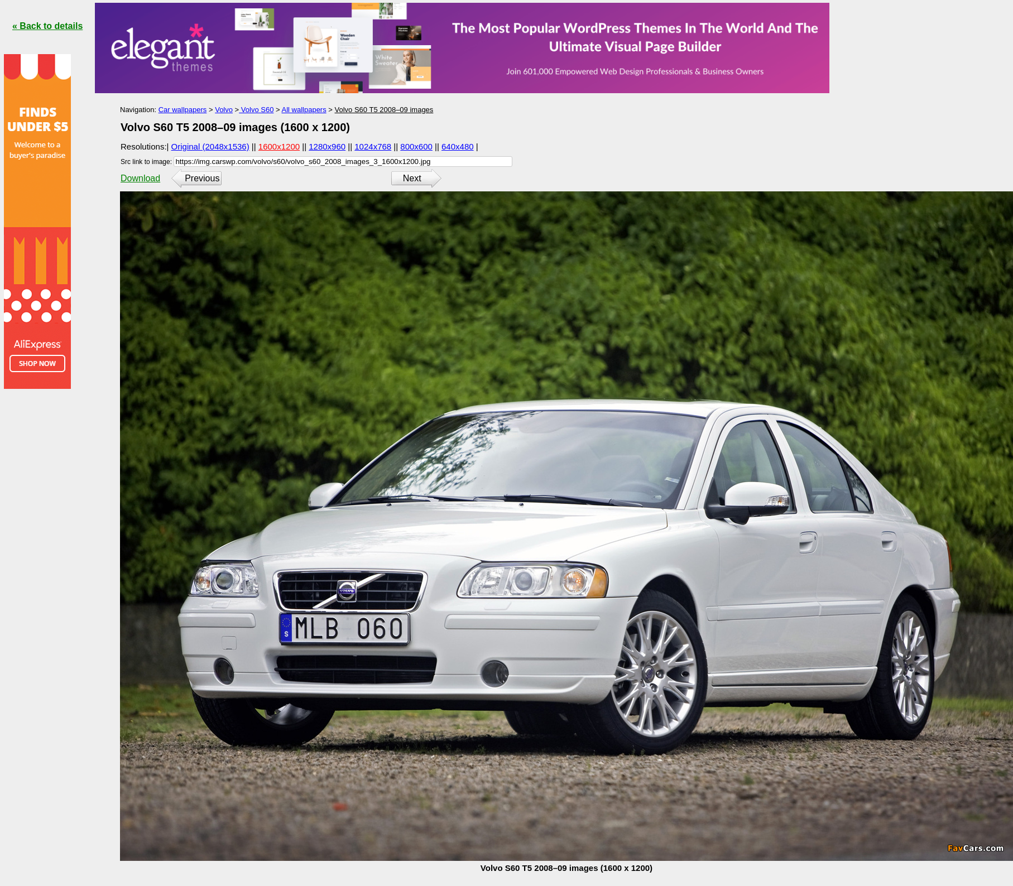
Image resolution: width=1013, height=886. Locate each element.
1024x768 (372, 146)
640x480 (457, 146)
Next (412, 178)
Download (140, 178)
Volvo (224, 109)
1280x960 (327, 146)
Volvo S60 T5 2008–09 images (384, 109)
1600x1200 (279, 146)
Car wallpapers (183, 109)
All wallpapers (303, 109)
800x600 (416, 146)
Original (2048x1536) (210, 146)
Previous (202, 178)
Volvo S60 (256, 109)
